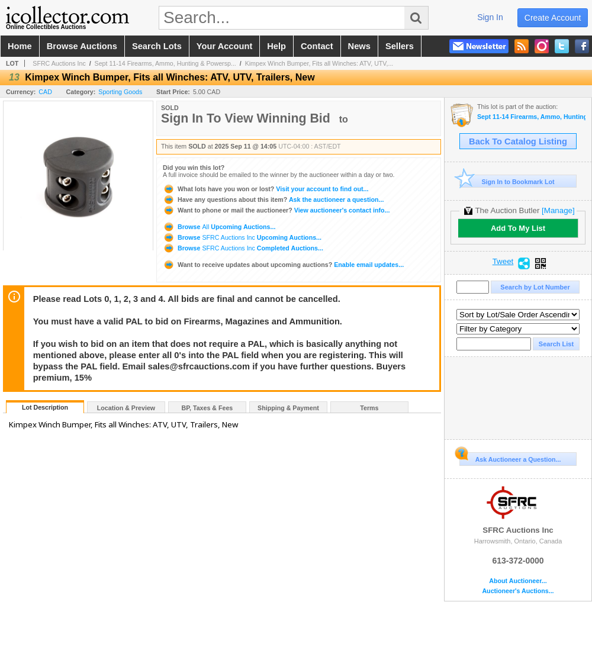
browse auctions (82, 46)
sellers (399, 46)
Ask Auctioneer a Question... (510, 457)
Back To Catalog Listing (518, 141)
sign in (490, 17)
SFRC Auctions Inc (59, 63)
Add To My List (518, 228)
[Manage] (558, 210)
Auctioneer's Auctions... (518, 591)
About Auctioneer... (517, 581)
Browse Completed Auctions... (243, 248)
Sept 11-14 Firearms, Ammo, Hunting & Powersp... (165, 63)
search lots (157, 46)
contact (317, 46)
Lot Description (45, 407)
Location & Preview (126, 407)
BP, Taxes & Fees (207, 407)
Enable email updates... (283, 264)
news (359, 46)
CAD (45, 91)
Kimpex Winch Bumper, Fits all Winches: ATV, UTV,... (319, 63)
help (276, 46)
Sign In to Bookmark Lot (507, 181)
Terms (369, 407)
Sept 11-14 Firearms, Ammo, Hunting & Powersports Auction (531, 117)
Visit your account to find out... (265, 188)
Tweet (503, 262)
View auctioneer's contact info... (276, 210)
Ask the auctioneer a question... (273, 199)
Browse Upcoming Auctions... (219, 226)
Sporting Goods (120, 91)
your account (224, 46)
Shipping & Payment (288, 407)
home (20, 46)
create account (553, 17)
